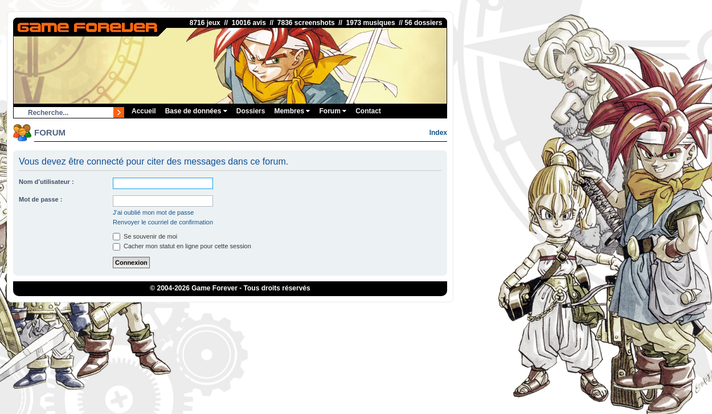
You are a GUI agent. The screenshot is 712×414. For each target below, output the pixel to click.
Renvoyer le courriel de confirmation (163, 222)
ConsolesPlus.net (284, 311)
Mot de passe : (40, 199)
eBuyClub (365, 311)
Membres (292, 111)
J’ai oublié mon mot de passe (153, 212)
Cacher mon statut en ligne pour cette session (182, 246)
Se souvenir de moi (145, 236)
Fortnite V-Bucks (407, 311)
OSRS (443, 311)
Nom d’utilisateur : (46, 181)
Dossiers (250, 111)
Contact (368, 111)
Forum (332, 111)
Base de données (196, 111)
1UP (319, 311)
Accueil (144, 111)
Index (438, 133)
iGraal (338, 311)
